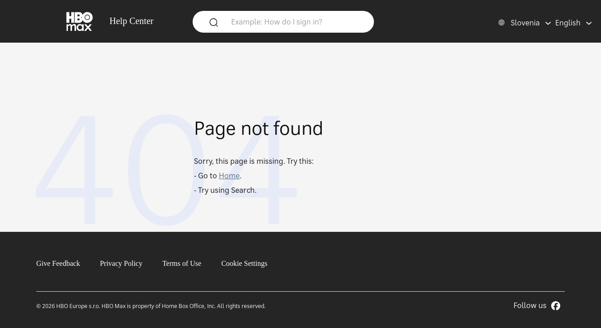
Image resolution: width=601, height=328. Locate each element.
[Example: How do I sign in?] (297, 21)
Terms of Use (181, 263)
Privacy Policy (121, 263)
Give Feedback (58, 263)
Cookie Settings (244, 263)
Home (229, 176)
